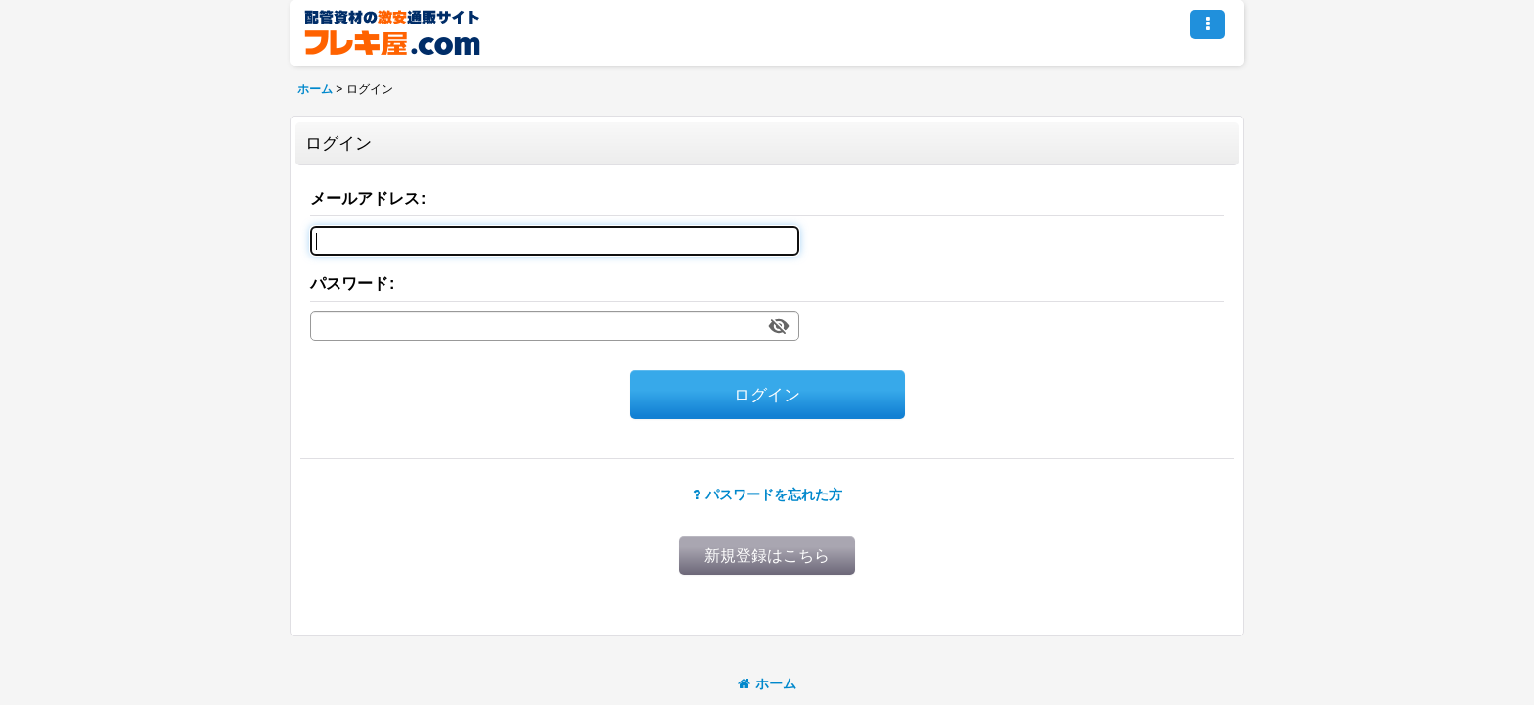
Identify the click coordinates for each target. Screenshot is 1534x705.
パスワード (349, 283)
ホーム (767, 683)
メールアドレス (365, 198)
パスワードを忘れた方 (767, 494)
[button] (1207, 24)
